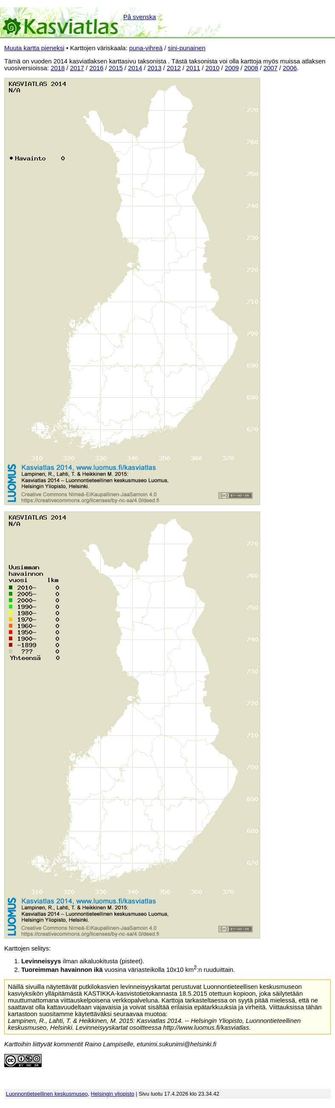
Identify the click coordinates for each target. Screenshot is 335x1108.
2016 (96, 68)
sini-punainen (187, 48)
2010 (212, 68)
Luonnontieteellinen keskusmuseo (47, 1094)
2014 (135, 68)
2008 (251, 68)
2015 (116, 68)
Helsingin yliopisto (112, 1094)
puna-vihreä (146, 48)
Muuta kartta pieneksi (34, 48)
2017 (77, 68)
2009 (232, 68)
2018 (58, 68)
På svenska (139, 17)
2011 (193, 68)
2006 (290, 68)
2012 (174, 68)
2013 (155, 68)
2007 (271, 68)
